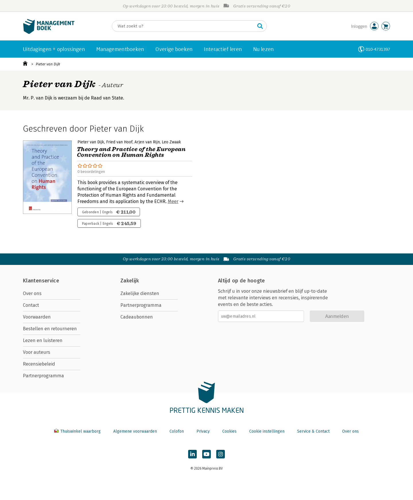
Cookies (229, 431)
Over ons (32, 293)
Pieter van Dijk (48, 64)
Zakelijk (129, 281)
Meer (173, 201)
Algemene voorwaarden (135, 431)
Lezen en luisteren (43, 340)
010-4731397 (378, 49)
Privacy (203, 431)
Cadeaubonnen (136, 317)
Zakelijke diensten (139, 293)
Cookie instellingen (267, 431)
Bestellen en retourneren (50, 328)
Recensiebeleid (39, 364)
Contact (31, 305)
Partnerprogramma (43, 375)
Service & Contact (313, 431)
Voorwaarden (37, 317)
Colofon (177, 431)
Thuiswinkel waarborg (78, 431)
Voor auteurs (36, 352)
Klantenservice (41, 281)
